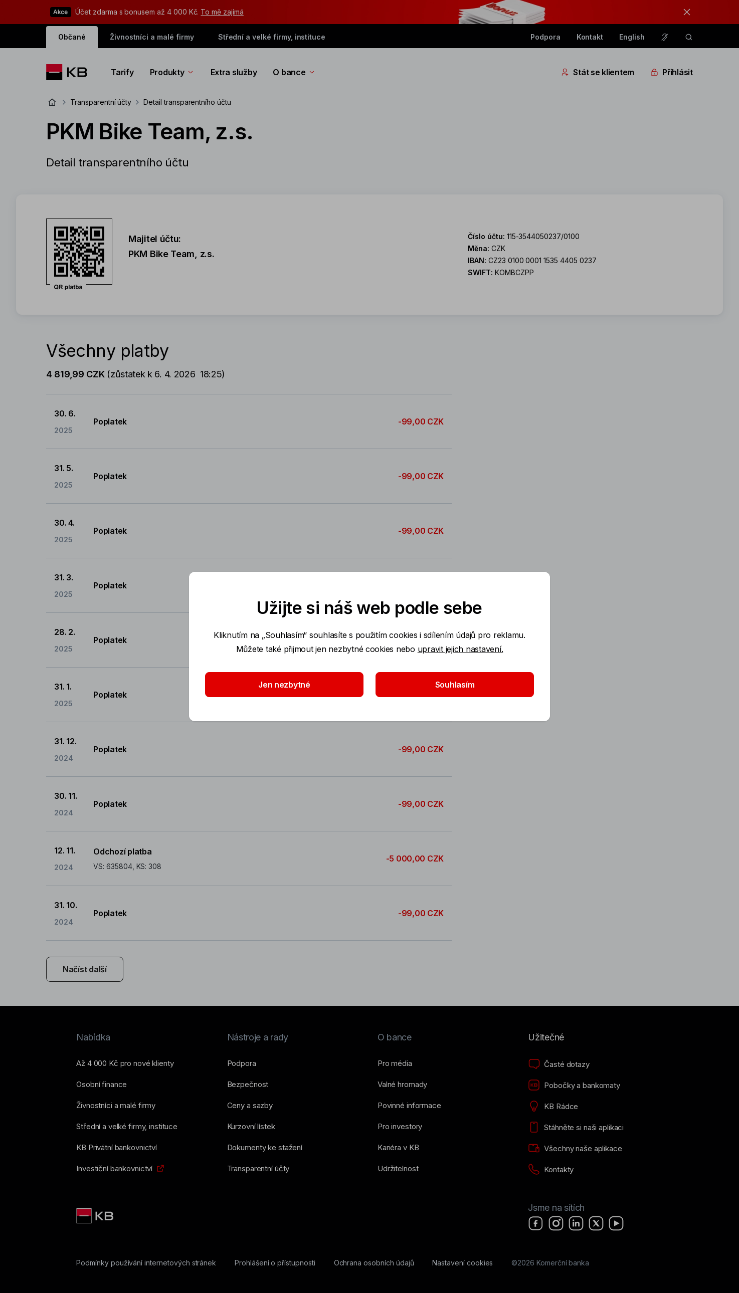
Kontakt (590, 37)
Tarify (122, 72)
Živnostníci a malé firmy (152, 37)
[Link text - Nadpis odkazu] (95, 1216)
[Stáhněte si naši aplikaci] (576, 1127)
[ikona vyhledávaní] (689, 37)
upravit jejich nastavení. (460, 649)
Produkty (172, 72)
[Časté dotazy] (558, 1064)
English (632, 37)
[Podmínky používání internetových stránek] (146, 1263)
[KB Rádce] (553, 1106)
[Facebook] (536, 1223)
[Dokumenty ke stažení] (264, 1147)
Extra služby (234, 72)
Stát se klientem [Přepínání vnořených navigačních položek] (597, 72)
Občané (72, 37)
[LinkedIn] (576, 1223)
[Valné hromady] (402, 1084)
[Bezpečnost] (248, 1084)
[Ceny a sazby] (250, 1105)
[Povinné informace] (409, 1105)
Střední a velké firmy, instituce (271, 37)
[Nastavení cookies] (462, 1263)
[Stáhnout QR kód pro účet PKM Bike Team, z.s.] (79, 255)
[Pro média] (395, 1063)
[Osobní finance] (101, 1084)
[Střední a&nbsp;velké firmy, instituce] (126, 1126)
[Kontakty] (551, 1169)
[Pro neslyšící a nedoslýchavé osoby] (665, 37)
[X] (596, 1223)
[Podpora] (241, 1063)
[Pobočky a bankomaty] (574, 1085)
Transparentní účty (100, 102)
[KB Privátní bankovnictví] (116, 1147)
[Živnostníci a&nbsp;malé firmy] (115, 1105)
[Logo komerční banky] (70, 72)
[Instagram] (556, 1223)
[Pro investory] (400, 1126)
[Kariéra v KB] (398, 1147)
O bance (294, 72)
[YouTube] (616, 1223)
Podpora (545, 37)
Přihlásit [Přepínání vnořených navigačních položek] (671, 72)
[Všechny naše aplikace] (575, 1148)
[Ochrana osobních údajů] (374, 1263)
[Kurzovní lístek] (251, 1126)
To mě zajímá (222, 12)
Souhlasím (455, 685)
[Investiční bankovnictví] (114, 1168)
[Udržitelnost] (398, 1168)
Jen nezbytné (284, 685)
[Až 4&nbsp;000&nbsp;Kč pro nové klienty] (124, 1063)
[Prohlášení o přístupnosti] (275, 1263)
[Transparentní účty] (258, 1168)
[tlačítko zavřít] (684, 12)
